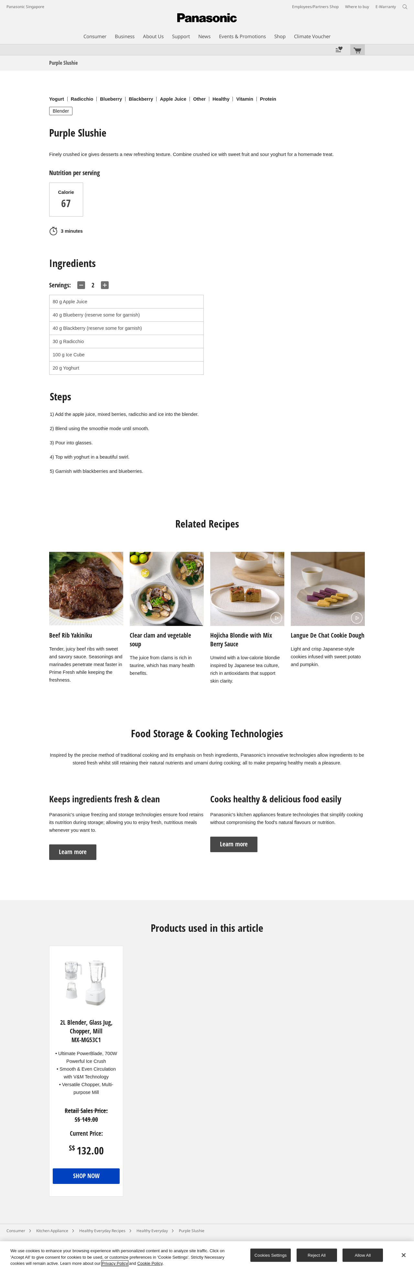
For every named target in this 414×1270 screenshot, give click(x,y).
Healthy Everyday (152, 1230)
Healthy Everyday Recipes (102, 1230)
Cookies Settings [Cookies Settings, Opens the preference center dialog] (271, 1255)
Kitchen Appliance (52, 1230)
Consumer (15, 1230)
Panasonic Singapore (25, 6)
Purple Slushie (191, 1230)
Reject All (317, 1255)
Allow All (363, 1255)
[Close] (404, 1255)
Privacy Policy (115, 1263)
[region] (207, 1255)
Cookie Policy (149, 1263)
